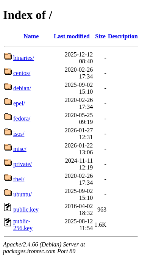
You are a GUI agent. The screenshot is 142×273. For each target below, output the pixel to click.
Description (123, 36)
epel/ (19, 103)
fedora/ (21, 118)
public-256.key (23, 224)
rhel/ (18, 179)
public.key (26, 209)
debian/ (22, 88)
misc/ (20, 149)
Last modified (72, 36)
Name (31, 36)
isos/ (18, 133)
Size (100, 36)
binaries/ (23, 58)
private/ (22, 164)
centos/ (21, 73)
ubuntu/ (22, 194)
